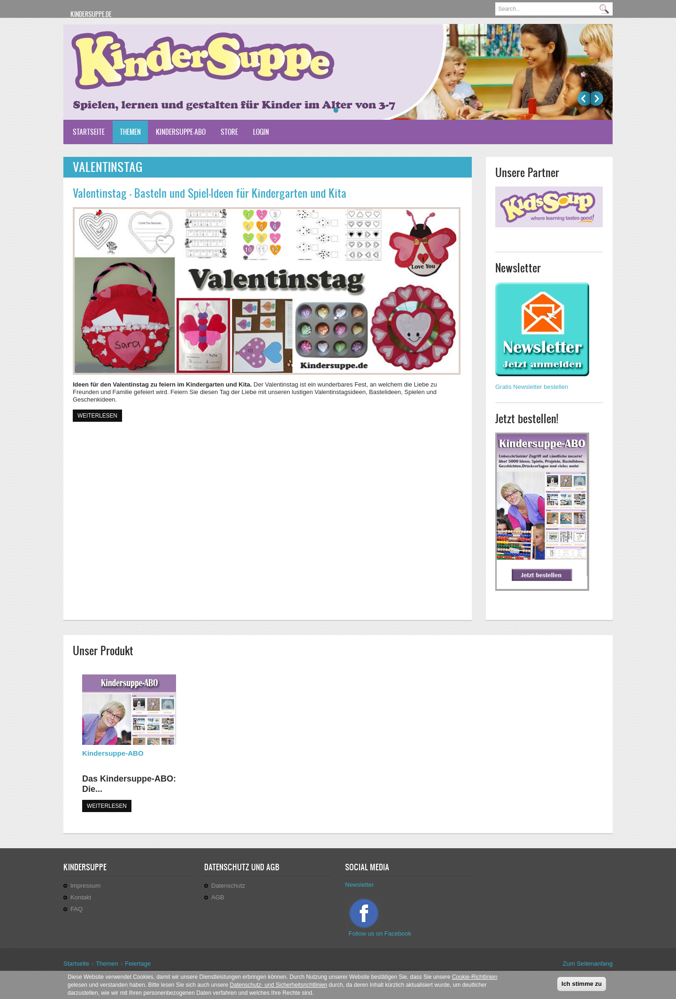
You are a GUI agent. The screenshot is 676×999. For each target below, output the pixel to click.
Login (261, 132)
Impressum (85, 885)
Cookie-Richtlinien (475, 978)
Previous (583, 98)
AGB (217, 897)
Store (229, 132)
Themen (130, 132)
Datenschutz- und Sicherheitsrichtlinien (278, 986)
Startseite (89, 132)
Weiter (597, 98)
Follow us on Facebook (380, 933)
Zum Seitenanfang (588, 963)
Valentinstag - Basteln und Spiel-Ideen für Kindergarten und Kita (209, 193)
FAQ (76, 909)
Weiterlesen (99, 415)
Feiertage (138, 963)
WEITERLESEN (107, 806)
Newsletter (359, 884)
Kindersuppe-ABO (181, 132)
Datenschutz (228, 885)
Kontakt (80, 897)
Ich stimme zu (581, 985)
